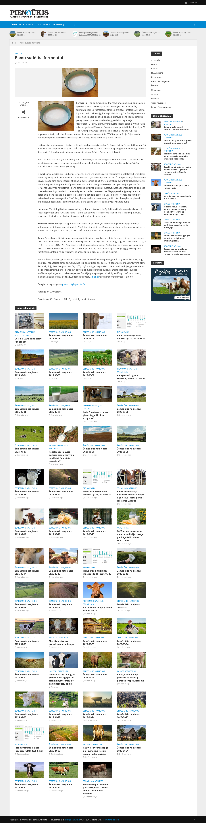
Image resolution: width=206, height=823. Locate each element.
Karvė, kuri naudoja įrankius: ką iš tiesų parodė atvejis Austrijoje (130, 677)
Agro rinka (122, 528)
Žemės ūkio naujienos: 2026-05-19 (27, 533)
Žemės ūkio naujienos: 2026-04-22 (61, 749)
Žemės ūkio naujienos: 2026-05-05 (95, 643)
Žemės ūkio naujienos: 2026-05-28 (129, 410)
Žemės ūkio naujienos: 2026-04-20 (27, 786)
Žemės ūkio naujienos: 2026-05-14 (27, 572)
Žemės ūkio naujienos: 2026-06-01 (27, 410)
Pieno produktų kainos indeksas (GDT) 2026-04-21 (29, 749)
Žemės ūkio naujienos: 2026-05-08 (61, 606)
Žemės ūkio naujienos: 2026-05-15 (95, 533)
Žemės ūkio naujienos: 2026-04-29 (95, 676)
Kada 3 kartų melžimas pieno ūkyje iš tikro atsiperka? (95, 415)
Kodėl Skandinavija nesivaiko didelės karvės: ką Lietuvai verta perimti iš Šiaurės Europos (130, 496)
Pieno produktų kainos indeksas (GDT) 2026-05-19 (97, 493)
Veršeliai (31, 332)
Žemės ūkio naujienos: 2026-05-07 (129, 606)
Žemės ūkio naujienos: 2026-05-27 (27, 450)
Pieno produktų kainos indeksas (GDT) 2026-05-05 (97, 572)
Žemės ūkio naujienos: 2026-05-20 (61, 493)
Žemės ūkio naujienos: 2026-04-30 (27, 676)
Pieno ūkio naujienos (128, 369)
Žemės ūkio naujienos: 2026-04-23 (129, 716)
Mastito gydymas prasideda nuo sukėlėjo (61, 643)
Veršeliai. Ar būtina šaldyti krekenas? (29, 340)
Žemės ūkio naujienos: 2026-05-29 (61, 410)
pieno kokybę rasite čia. (74, 284)
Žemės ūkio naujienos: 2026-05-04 (129, 643)
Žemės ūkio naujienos (22, 24)
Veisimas (133, 488)
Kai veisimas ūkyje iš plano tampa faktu (97, 609)
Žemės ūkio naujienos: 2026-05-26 (95, 450)
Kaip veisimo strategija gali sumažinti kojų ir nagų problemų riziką (95, 750)
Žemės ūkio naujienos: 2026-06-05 (57, 33)
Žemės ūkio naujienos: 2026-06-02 (182, 33)
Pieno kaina (123, 332)
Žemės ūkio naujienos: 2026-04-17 (61, 786)
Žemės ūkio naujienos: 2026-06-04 (119, 33)
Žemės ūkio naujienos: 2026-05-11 (27, 606)
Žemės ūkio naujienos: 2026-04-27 (61, 716)
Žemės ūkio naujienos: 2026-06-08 (26, 33)
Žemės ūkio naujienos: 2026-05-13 (61, 572)
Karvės (18, 53)
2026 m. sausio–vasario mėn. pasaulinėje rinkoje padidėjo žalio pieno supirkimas (130, 536)
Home (15, 43)
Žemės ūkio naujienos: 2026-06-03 (151, 33)
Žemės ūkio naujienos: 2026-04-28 (27, 716)
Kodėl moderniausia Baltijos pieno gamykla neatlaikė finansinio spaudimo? (61, 456)
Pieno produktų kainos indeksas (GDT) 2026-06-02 (90, 33)
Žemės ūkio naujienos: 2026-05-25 (129, 450)
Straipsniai (42, 24)
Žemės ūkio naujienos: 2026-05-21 (27, 493)
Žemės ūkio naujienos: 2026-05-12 (129, 572)
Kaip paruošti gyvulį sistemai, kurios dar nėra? (131, 377)
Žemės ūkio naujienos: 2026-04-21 (129, 749)
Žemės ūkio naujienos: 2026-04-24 (95, 716)
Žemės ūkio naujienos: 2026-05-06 (27, 643)
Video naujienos (61, 24)
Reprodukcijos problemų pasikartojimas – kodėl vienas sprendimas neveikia (96, 789)
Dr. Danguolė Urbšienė (23, 103)
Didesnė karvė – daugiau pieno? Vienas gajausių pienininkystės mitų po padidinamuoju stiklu (62, 679)
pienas (95, 276)
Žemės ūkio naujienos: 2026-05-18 (61, 533)
